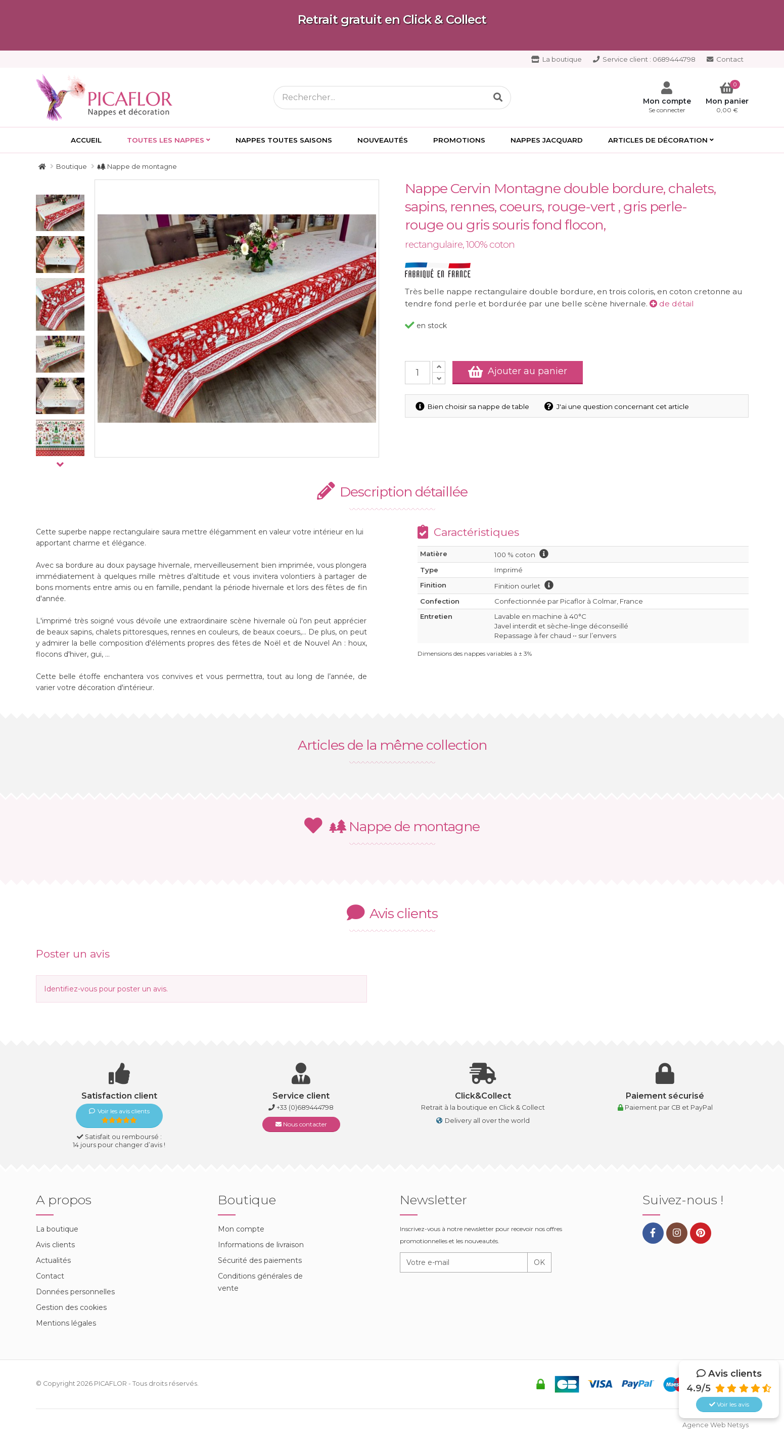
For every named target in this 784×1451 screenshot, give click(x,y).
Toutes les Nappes (165, 140)
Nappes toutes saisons (284, 140)
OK (539, 1262)
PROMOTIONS (459, 140)
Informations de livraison (261, 1244)
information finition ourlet (549, 585)
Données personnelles (75, 1291)
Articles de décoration (658, 140)
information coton (543, 553)
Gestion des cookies (71, 1307)
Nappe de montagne (392, 826)
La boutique (556, 59)
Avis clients (55, 1244)
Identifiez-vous (70, 988)
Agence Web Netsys (715, 1425)
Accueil (86, 140)
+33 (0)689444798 (305, 1107)
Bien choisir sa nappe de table (472, 406)
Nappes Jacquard (547, 140)
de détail (672, 303)
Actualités (53, 1260)
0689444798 (644, 59)
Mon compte (241, 1229)
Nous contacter (301, 1124)
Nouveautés (382, 140)
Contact (725, 59)
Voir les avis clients (119, 1115)
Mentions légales (66, 1323)
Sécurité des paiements (260, 1260)
